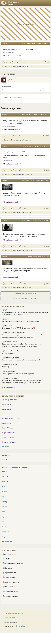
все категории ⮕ (7, 542)
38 (15, 136)
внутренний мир (39, 115)
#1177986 (4, 115)
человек (38, 180)
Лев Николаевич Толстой (11, 418)
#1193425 (4, 220)
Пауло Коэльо (7, 404)
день (4, 522)
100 (7, 208)
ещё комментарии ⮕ (9, 387)
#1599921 (4, 146)
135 (7, 246)
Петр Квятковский (11, 129)
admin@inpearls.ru (19, 626)
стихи (4, 507)
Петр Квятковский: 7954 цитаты (25, 298)
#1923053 (4, 180)
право (47, 257)
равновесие (38, 220)
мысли (4, 487)
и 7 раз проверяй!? (9, 353)
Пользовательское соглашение (14, 614)
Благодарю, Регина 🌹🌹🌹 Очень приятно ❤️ (18, 328)
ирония (5, 482)
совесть (38, 43)
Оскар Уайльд (7, 423)
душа (42, 180)
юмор (4, 492)
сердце (4, 502)
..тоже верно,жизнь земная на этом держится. (18, 374)
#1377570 (4, 43)
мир (43, 257)
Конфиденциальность (11, 617)
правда (29, 43)
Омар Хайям (6, 409)
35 (15, 170)
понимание (29, 115)
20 (15, 246)
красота (25, 146)
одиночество (25, 180)
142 (7, 170)
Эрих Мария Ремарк (9, 400)
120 (7, 283)
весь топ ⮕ (5, 601)
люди (33, 43)
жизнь (23, 43)
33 (15, 283)
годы (4, 512)
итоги (4, 459)
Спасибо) (5, 367)
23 (15, 208)
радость (46, 146)
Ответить (5, 90)
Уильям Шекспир (8, 414)
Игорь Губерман (8, 428)
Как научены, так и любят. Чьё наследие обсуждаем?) (21, 360)
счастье (36, 146)
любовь (5, 477)
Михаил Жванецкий (9, 442)
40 (6, 62)
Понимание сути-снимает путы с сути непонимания (20, 321)
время (35, 257)
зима (4, 527)
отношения (30, 220)
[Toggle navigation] (47, 3)
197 (7, 136)
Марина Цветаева (8, 433)
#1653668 (4, 257)
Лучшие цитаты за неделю (25, 293)
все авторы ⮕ (6, 447)
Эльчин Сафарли (8, 437)
